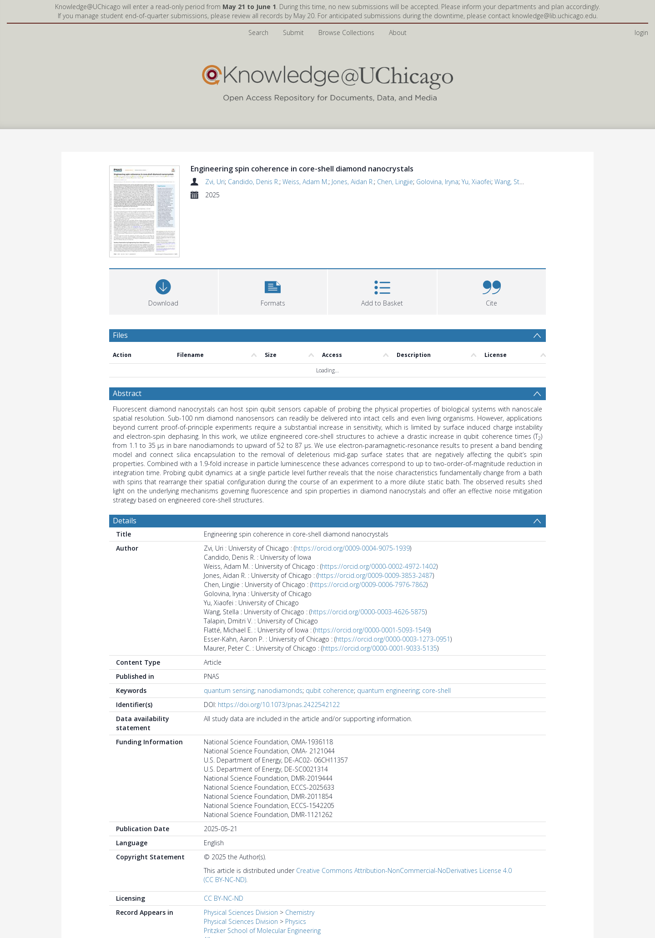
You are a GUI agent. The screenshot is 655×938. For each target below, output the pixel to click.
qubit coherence (330, 636)
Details (124, 466)
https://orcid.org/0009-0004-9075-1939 (352, 493)
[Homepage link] (327, 81)
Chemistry (299, 857)
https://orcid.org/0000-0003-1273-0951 (393, 584)
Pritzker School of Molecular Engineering (262, 876)
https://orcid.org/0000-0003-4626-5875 (368, 557)
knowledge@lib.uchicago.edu (554, 15)
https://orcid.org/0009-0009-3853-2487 (375, 521)
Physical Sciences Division (241, 857)
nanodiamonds (279, 636)
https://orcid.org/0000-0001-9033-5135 (379, 593)
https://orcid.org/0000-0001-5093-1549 (372, 575)
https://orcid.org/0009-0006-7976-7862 (369, 530)
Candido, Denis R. (253, 181)
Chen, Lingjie (395, 181)
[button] (273, 235)
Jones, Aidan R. (353, 181)
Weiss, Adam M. (305, 181)
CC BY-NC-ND (223, 843)
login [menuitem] (641, 32)
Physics (295, 867)
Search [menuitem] (258, 32)
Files (120, 280)
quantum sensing (229, 636)
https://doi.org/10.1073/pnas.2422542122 (279, 650)
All (207, 885)
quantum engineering (388, 636)
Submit (293, 32)
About (398, 32)
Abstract (127, 339)
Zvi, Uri (215, 181)
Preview (126, 922)
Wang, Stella (511, 181)
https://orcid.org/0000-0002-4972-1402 (379, 511)
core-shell (436, 636)
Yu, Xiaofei (476, 181)
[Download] (163, 235)
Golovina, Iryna (437, 181)
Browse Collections (346, 32)
